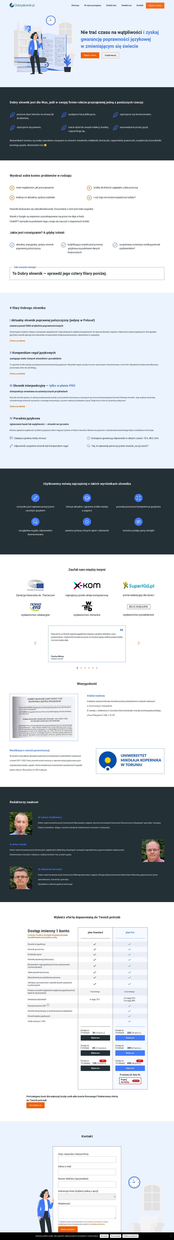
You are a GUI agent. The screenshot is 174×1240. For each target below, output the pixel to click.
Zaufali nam (111, 5)
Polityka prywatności (130, 1236)
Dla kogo (75, 5)
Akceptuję (104, 1236)
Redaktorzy (126, 5)
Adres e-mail (64, 1167)
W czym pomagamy (92, 5)
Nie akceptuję (115, 1236)
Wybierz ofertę (155, 6)
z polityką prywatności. (97, 1224)
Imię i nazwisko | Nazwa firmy (73, 1154)
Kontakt (140, 5)
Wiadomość (64, 1204)
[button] (17, 341)
